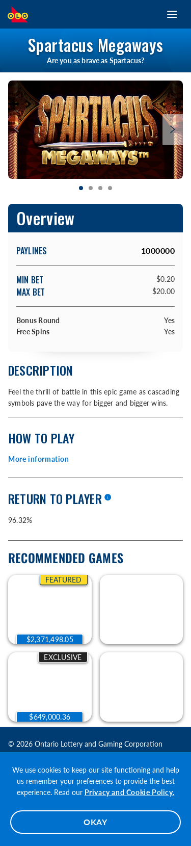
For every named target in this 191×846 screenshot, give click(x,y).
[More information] (107, 498)
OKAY (95, 822)
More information (38, 459)
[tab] (81, 188)
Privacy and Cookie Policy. (130, 792)
